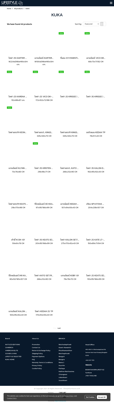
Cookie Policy (37, 368)
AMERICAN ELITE (11, 350)
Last (59, 328)
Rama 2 (61, 362)
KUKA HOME (9, 359)
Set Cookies (90, 397)
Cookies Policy (12, 398)
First (54, 328)
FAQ (33, 359)
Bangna (62, 359)
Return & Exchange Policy (41, 350)
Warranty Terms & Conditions (42, 362)
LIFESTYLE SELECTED (13, 356)
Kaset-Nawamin (65, 347)
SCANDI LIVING (11, 353)
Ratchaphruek (64, 353)
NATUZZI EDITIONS (12, 344)
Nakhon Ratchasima (66, 371)
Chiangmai (63, 374)
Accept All (102, 397)
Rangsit (62, 356)
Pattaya (62, 368)
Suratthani (63, 380)
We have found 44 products (19, 24)
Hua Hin (62, 365)
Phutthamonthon (65, 350)
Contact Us (36, 347)
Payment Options (38, 356)
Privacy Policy (37, 365)
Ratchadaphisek (65, 344)
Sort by (79, 23)
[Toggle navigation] (111, 3)
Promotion (36, 344)
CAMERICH (9, 347)
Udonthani (63, 377)
